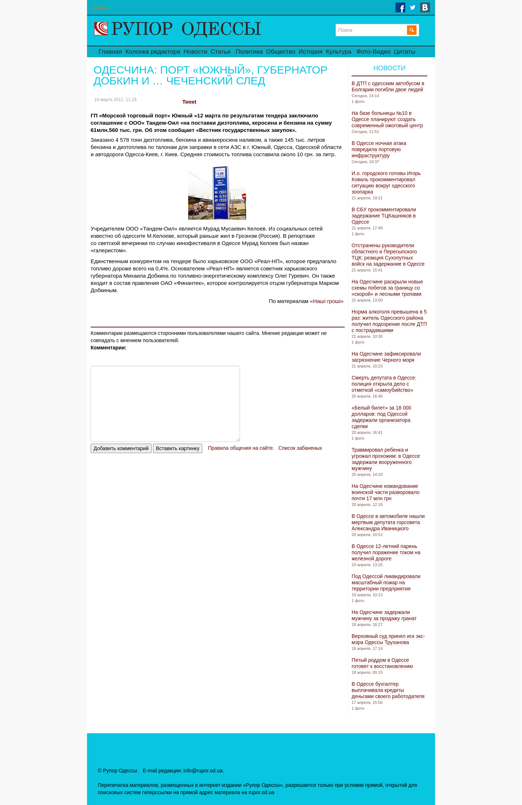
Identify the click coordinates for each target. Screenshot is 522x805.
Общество (280, 51)
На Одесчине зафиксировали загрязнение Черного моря (386, 357)
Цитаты (404, 51)
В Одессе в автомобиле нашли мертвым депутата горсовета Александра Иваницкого (388, 522)
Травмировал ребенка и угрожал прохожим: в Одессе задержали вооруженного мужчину (386, 459)
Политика (249, 51)
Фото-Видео (373, 51)
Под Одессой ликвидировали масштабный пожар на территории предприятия (386, 582)
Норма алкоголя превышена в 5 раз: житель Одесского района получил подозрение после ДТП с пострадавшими (389, 321)
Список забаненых (300, 448)
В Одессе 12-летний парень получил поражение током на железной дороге (386, 552)
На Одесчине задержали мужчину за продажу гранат (384, 615)
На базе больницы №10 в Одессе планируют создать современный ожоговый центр (387, 119)
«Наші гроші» (327, 301)
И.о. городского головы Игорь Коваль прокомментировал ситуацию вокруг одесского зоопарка (386, 182)
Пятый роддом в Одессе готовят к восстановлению (382, 663)
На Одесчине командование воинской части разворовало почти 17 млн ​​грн (385, 492)
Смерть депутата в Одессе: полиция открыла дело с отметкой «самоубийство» (384, 384)
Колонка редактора (152, 51)
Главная (110, 51)
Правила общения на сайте (240, 448)
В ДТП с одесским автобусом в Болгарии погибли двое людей (388, 86)
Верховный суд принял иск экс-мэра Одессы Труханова (388, 639)
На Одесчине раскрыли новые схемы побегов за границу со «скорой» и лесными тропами (387, 288)
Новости (195, 51)
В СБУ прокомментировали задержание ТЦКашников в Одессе (384, 216)
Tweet (189, 102)
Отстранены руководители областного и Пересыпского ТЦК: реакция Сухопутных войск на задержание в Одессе (388, 254)
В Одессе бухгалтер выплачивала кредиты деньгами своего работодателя (388, 690)
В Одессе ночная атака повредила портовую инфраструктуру (379, 149)
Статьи (221, 51)
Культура (339, 51)
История (311, 51)
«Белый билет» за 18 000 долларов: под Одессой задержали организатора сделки (381, 417)
